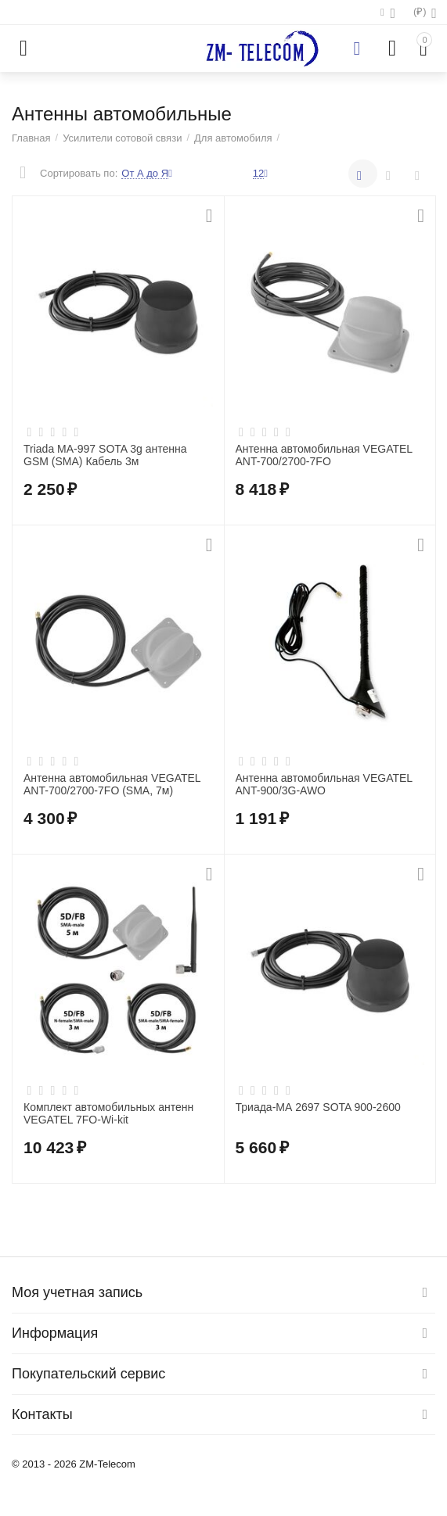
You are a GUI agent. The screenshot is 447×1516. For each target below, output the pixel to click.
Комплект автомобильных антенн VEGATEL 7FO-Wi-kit (108, 1114)
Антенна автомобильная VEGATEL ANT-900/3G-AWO (324, 784)
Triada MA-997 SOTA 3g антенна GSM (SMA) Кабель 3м (105, 455)
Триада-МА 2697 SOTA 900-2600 (318, 1107)
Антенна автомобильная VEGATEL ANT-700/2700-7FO (324, 455)
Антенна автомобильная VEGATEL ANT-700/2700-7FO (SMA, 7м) (111, 784)
